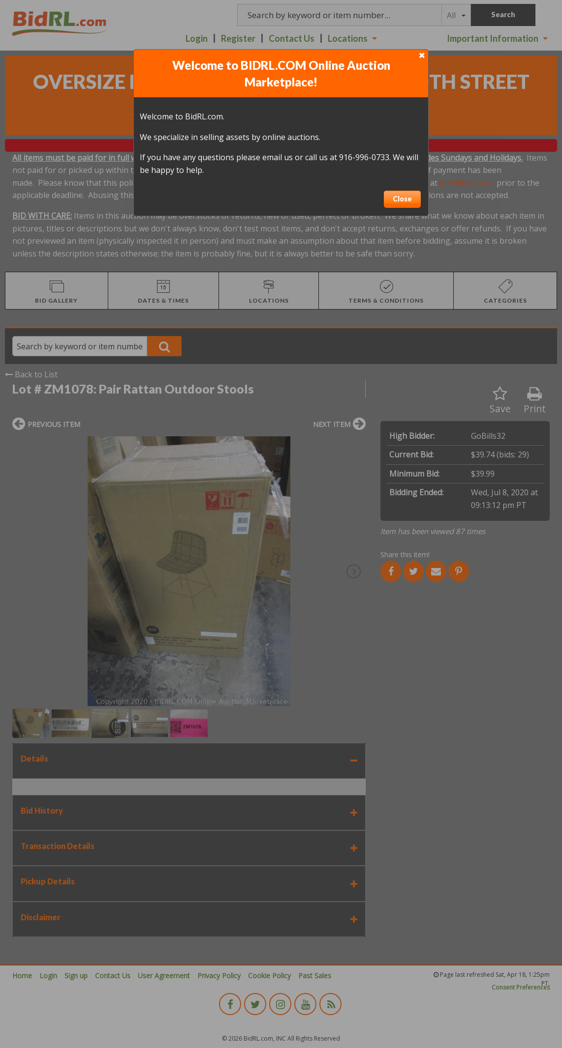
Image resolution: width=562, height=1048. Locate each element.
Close (402, 199)
